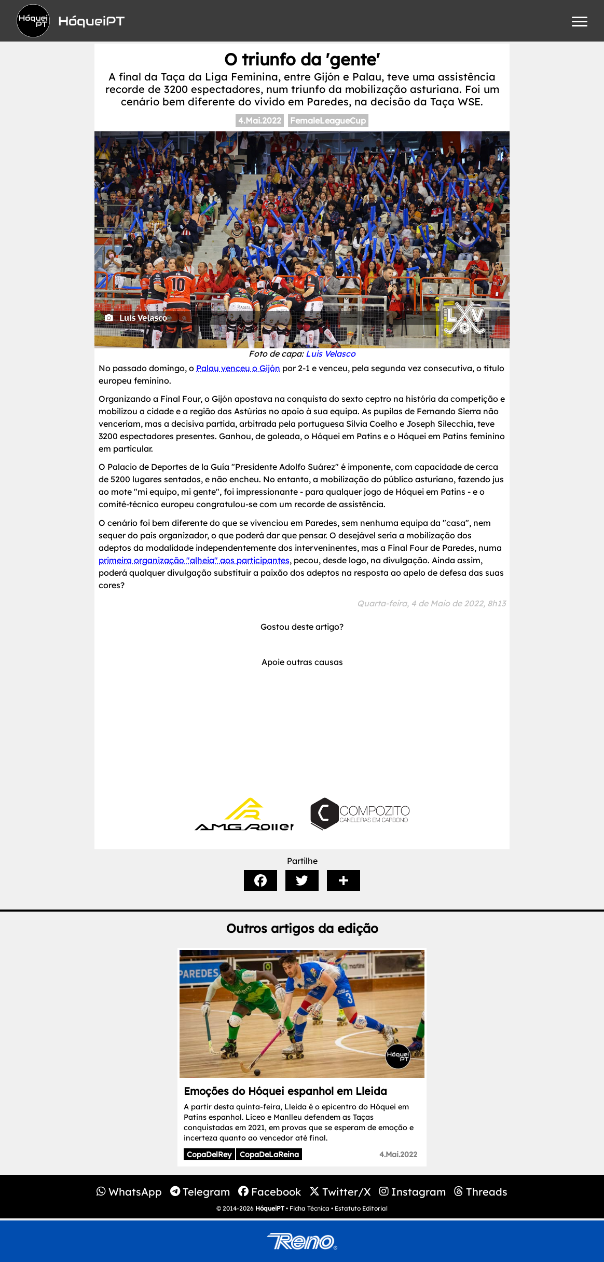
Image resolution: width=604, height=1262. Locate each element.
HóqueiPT (269, 1208)
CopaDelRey (209, 1154)
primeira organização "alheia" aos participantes (194, 560)
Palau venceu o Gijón (238, 368)
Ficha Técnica (310, 1208)
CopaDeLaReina (269, 1154)
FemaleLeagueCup (328, 120)
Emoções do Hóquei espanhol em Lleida (285, 1090)
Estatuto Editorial (361, 1208)
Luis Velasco (330, 353)
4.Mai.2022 (259, 120)
